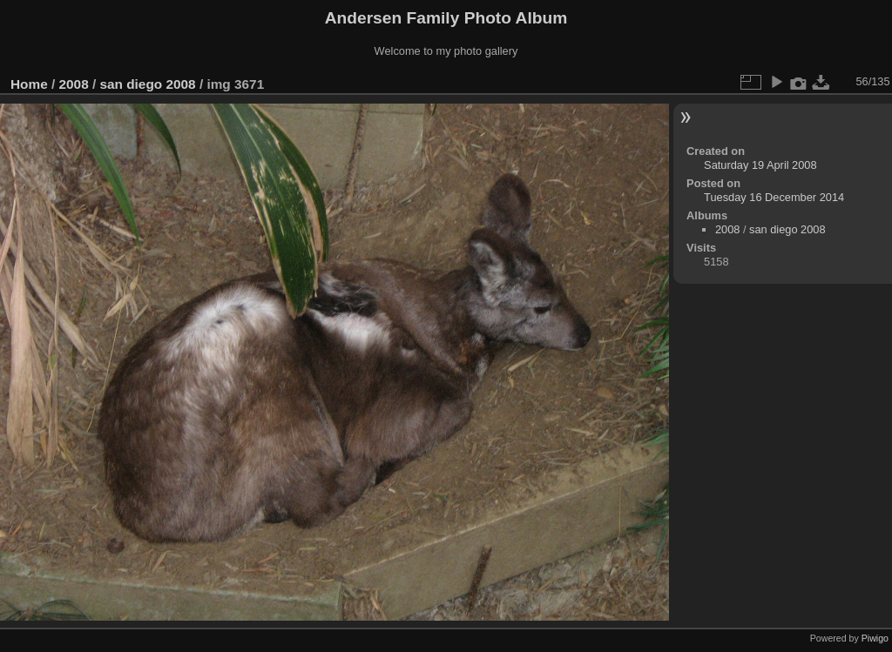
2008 (74, 84)
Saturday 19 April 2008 (760, 164)
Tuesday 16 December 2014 (774, 197)
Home (29, 84)
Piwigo (875, 638)
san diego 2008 (147, 84)
